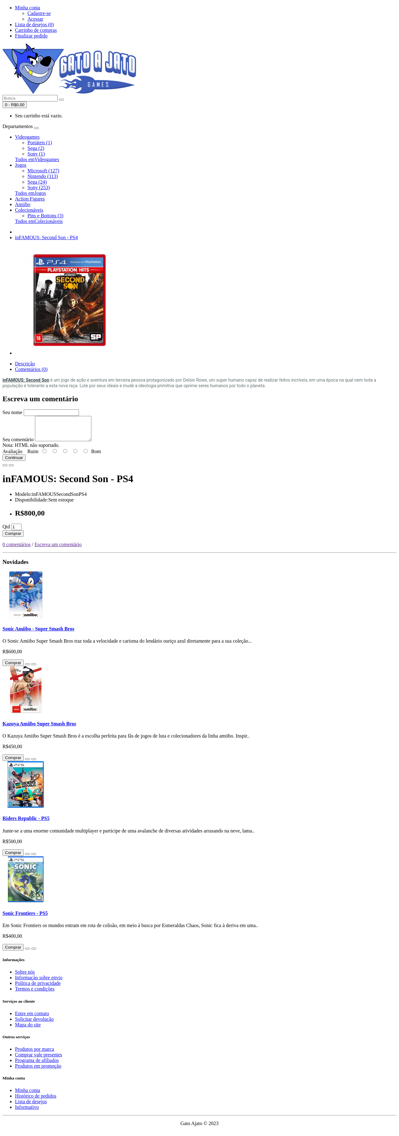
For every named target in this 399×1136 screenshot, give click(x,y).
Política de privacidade (38, 987)
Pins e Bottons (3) (45, 215)
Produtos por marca (34, 1053)
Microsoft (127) (43, 170)
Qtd (6, 531)
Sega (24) (37, 182)
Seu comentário (18, 444)
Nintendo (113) (42, 176)
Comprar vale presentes (38, 1059)
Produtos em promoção (38, 1070)
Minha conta (27, 1095)
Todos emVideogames (37, 159)
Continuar (14, 462)
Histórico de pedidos (35, 1100)
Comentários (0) (31, 369)
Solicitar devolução (34, 1023)
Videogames (27, 137)
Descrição (25, 363)
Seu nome (12, 412)
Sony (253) (38, 187)
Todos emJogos (30, 193)
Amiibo (22, 204)
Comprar (13, 538)
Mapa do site (28, 1029)
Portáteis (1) (39, 142)
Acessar (35, 19)
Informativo (27, 1111)
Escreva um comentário (58, 549)
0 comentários (16, 549)
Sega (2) (35, 148)
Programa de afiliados (37, 1065)
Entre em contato (32, 1018)
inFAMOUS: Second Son (25, 380)
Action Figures (30, 198)
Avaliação (12, 456)
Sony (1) (36, 153)
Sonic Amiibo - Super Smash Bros (38, 633)
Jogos (20, 165)
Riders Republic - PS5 (26, 823)
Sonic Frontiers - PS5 (25, 918)
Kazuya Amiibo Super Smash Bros (39, 728)
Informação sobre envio (38, 982)
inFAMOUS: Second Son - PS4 (46, 237)
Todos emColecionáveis (39, 221)
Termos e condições (35, 993)
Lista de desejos (31, 1106)
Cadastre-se (39, 13)
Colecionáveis (29, 210)
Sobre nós (25, 976)
